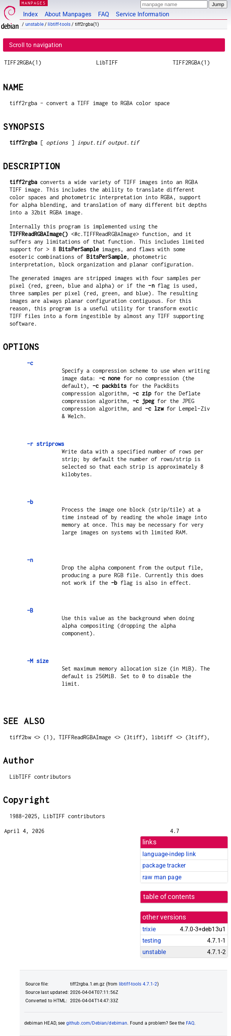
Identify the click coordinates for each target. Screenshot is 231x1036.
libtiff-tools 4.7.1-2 (138, 984)
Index (30, 14)
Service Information (142, 14)
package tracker (164, 865)
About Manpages (68, 14)
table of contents (169, 897)
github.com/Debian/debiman (97, 1023)
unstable (34, 24)
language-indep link (169, 854)
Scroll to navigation (35, 45)
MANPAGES (34, 2)
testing (151, 940)
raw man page (161, 877)
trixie (149, 929)
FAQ (103, 14)
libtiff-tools (59, 24)
